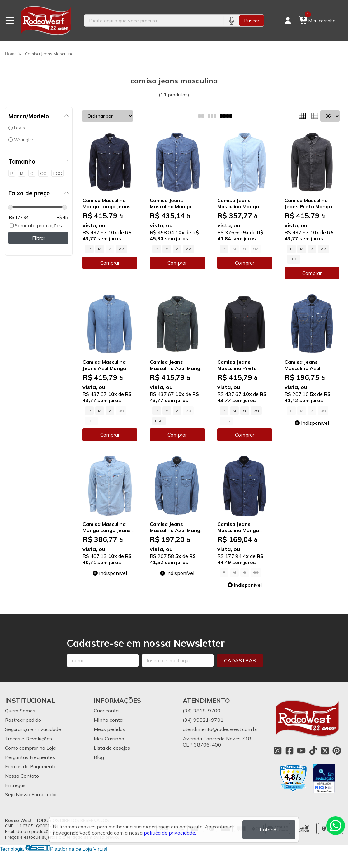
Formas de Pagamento (31, 766)
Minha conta (108, 720)
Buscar (251, 20)
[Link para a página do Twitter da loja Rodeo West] (325, 750)
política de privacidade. (170, 833)
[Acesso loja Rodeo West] (288, 20)
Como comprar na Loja (30, 748)
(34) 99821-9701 (203, 720)
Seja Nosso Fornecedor (31, 794)
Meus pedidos (109, 729)
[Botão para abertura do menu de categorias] (9, 20)
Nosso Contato (22, 776)
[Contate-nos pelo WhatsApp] (335, 825)
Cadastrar (240, 660)
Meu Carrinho (109, 738)
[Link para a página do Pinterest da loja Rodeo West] (336, 750)
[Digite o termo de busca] (153, 20)
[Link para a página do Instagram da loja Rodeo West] (277, 750)
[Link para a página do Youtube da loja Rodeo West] (301, 750)
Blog (99, 757)
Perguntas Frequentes (30, 757)
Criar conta (106, 710)
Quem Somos (20, 710)
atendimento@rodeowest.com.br (220, 729)
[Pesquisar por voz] (231, 20)
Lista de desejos (112, 748)
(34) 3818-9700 (201, 710)
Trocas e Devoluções (28, 738)
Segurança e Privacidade (33, 729)
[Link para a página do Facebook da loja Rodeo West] (289, 750)
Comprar (110, 263)
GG (121, 249)
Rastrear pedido (23, 720)
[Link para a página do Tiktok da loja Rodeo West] (313, 750)
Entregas (15, 785)
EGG (294, 259)
